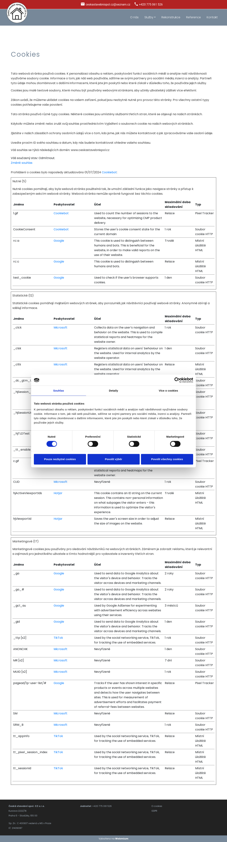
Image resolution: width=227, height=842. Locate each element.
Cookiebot (109, 172)
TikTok (58, 638)
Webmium (121, 838)
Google (59, 241)
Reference (193, 17)
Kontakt (212, 17)
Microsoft (60, 327)
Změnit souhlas (21, 163)
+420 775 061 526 (151, 4)
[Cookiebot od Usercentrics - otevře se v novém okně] (177, 380)
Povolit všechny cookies (167, 459)
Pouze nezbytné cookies (60, 459)
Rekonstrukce (170, 17)
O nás (134, 17)
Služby (148, 17)
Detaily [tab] (113, 390)
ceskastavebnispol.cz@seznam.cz (108, 4)
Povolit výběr (113, 459)
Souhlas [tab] (58, 390)
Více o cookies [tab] (168, 390)
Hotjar (58, 493)
